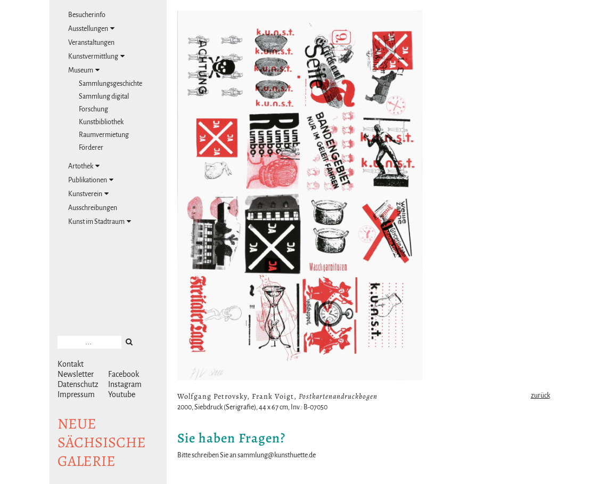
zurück (540, 395)
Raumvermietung (104, 135)
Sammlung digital (104, 96)
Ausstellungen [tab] (91, 29)
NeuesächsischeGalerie (102, 442)
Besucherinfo (86, 15)
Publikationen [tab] (90, 180)
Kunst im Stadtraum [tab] (99, 221)
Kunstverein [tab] (88, 194)
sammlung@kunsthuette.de (276, 455)
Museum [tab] (84, 70)
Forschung (93, 109)
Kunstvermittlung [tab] (96, 56)
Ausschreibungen (92, 208)
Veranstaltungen (91, 42)
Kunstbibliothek (101, 122)
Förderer (91, 147)
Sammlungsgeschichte (110, 83)
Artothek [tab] (84, 166)
